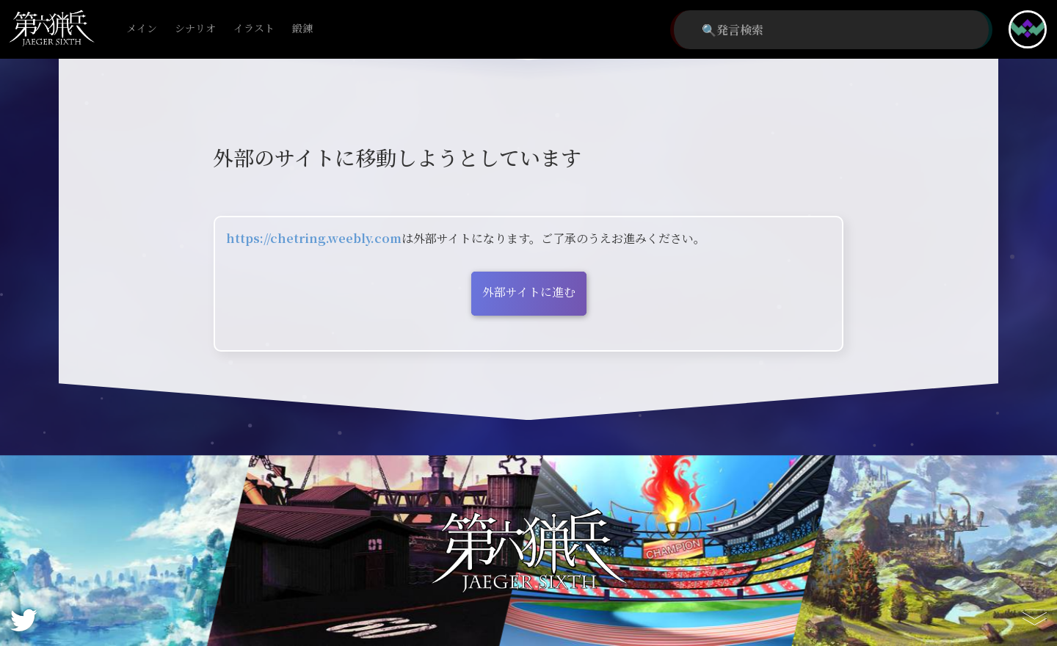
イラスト (254, 29)
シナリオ (195, 29)
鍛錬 (302, 29)
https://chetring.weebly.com (314, 238)
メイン (141, 29)
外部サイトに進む (528, 291)
